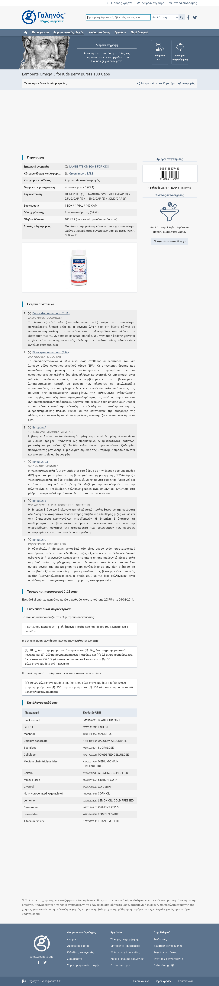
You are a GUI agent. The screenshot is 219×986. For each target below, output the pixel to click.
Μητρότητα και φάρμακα (125, 945)
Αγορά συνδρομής (183, 3)
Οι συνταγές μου (120, 965)
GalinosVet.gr (164, 965)
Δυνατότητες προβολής (168, 945)
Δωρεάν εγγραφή (150, 3)
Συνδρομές (160, 939)
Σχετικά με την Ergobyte (168, 958)
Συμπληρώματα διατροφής (83, 965)
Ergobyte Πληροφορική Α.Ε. (45, 981)
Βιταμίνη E (39, 500)
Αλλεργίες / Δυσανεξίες (125, 952)
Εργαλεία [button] (120, 32)
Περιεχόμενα (40, 32)
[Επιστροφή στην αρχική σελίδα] (42, 947)
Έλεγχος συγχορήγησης (125, 939)
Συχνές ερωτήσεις (165, 952)
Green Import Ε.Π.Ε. (81, 173)
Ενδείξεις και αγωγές (80, 952)
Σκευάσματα (74, 958)
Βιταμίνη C (39, 539)
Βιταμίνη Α (39, 427)
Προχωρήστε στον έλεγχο (169, 241)
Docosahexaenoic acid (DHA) (50, 313)
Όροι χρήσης (164, 981)
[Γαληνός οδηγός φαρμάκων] (42, 17)
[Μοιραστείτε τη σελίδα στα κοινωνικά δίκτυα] (146, 83)
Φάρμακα (72, 939)
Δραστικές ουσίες (78, 945)
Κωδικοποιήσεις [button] (99, 32)
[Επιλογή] (164, 17)
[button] (182, 17)
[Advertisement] (109, 119)
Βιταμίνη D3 (40, 462)
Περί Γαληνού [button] (139, 32)
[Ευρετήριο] (167, 83)
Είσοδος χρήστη (119, 3)
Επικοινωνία (186, 981)
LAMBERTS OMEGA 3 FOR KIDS (89, 166)
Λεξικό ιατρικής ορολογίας (127, 958)
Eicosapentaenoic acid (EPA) (50, 352)
